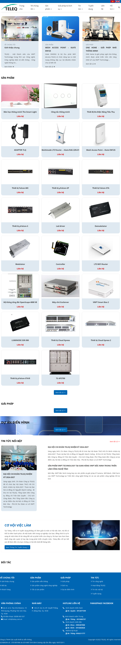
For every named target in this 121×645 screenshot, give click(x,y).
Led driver (60, 226)
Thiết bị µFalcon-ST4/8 (20, 378)
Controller (60, 264)
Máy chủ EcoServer (60, 302)
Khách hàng (6, 589)
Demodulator (101, 226)
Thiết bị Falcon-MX (20, 188)
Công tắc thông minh (60, 112)
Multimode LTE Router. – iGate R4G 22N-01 (60, 150)
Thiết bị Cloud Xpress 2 (101, 340)
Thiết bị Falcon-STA (100, 188)
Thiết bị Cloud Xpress (60, 340)
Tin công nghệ (97, 581)
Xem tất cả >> (61, 392)
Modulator (20, 264)
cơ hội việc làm (18, 525)
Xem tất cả (50, 67)
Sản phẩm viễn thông (40, 581)
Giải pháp (65, 581)
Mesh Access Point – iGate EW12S (100, 150)
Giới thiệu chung (11, 47)
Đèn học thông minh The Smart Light (20, 112)
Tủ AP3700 (60, 378)
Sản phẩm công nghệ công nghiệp (44, 585)
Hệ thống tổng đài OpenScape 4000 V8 (20, 302)
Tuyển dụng (96, 594)
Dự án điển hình (68, 589)
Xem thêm (9, 67)
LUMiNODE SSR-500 (20, 340)
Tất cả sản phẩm (38, 589)
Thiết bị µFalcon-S (20, 226)
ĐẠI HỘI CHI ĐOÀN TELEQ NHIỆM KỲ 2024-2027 (17, 476)
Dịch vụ (65, 585)
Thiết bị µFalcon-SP (60, 188)
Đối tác (4, 585)
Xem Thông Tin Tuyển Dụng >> (17, 547)
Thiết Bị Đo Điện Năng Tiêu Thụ (101, 112)
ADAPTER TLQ (20, 150)
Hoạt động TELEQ (98, 585)
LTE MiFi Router (101, 264)
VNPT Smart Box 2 (101, 302)
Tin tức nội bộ (97, 589)
